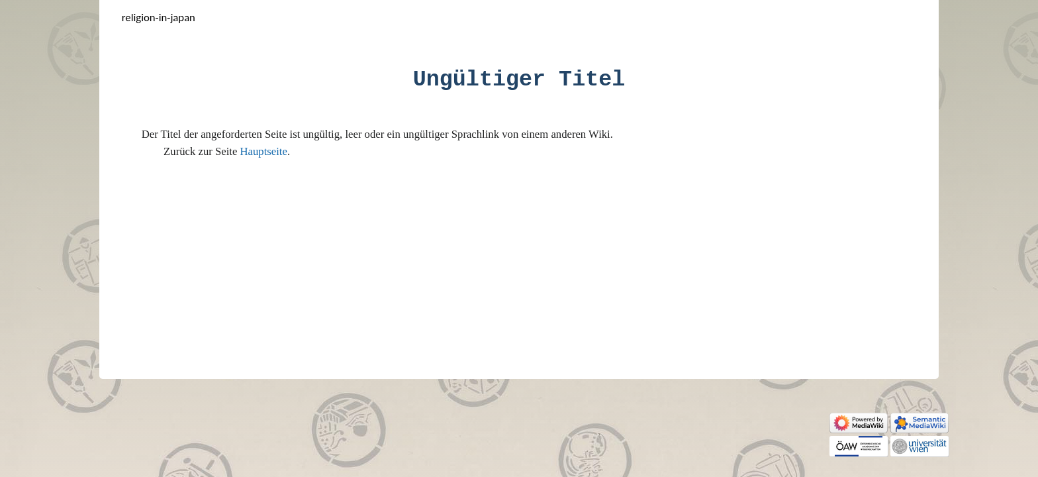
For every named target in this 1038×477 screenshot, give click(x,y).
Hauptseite (263, 151)
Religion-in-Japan (158, 17)
